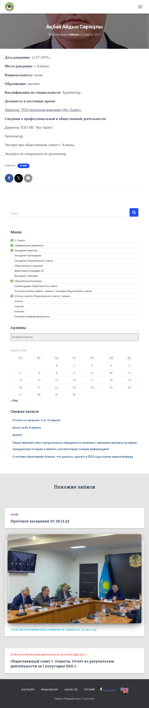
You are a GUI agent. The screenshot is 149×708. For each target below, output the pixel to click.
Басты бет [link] (28, 689)
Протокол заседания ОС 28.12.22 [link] (39, 521)
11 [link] (111, 373)
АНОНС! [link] (17, 435)
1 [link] (56, 365)
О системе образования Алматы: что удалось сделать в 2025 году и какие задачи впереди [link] (72, 456)
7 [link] (39, 373)
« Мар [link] (14, 400)
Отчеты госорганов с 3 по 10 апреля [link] (36, 420)
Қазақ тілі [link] (71, 689)
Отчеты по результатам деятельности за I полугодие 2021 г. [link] (48, 654)
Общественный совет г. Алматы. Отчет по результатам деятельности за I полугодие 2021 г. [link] (62, 663)
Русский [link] (89, 689)
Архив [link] (23, 166)
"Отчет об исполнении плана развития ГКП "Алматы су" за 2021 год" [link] (53, 629)
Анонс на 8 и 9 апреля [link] (26, 427)
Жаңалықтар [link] (49, 689)
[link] (11, 7)
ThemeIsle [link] (88, 698)
